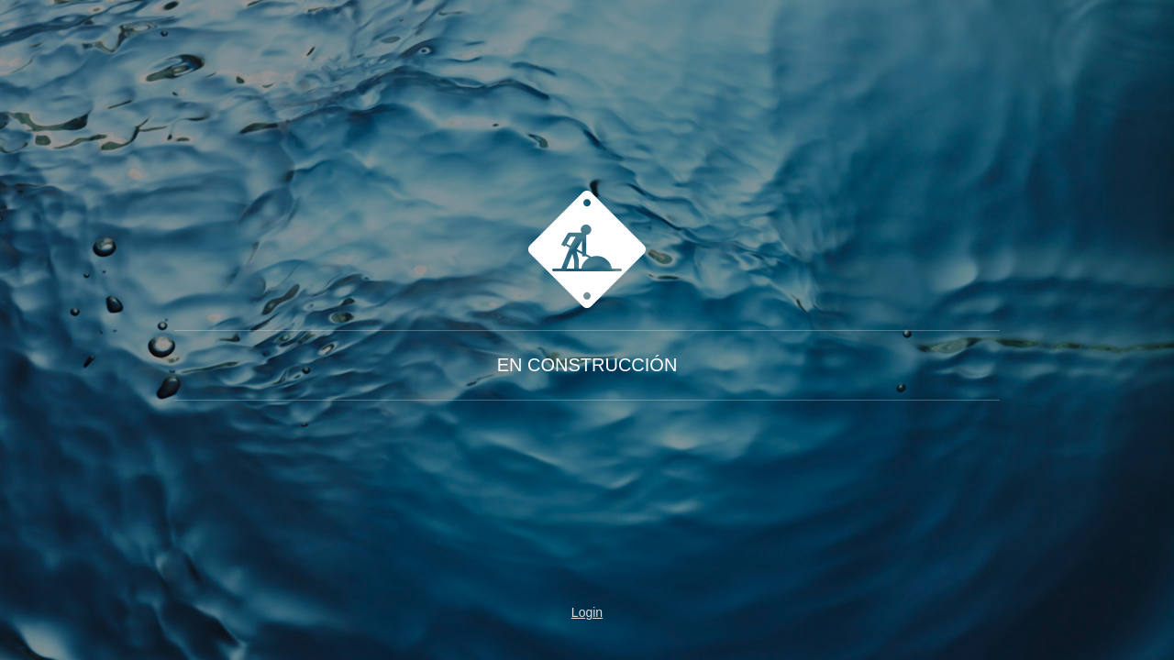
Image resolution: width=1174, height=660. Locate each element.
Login (587, 612)
